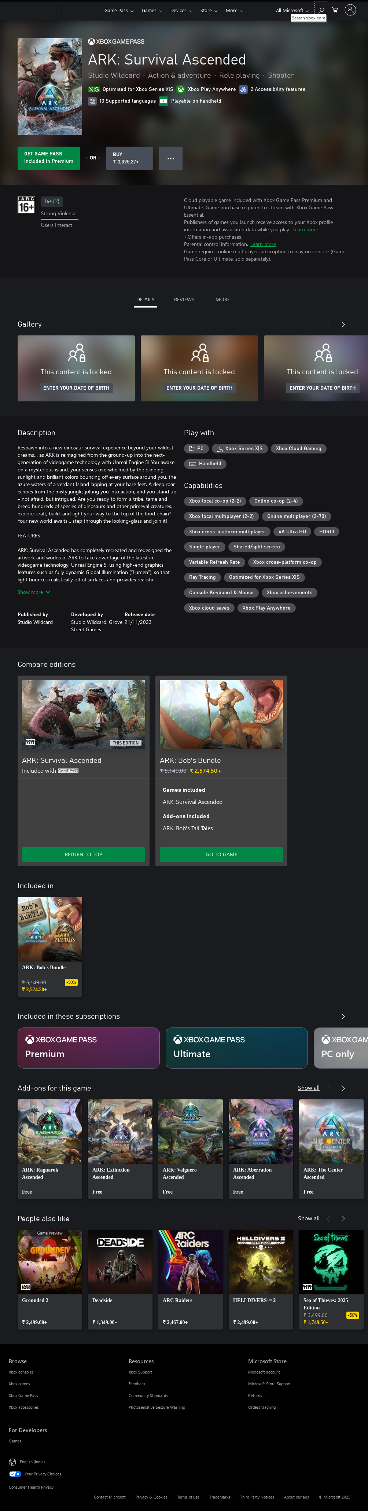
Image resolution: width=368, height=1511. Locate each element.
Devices (178, 10)
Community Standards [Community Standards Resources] (148, 1395)
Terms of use (188, 1497)
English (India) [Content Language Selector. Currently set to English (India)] (32, 1461)
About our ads (296, 1497)
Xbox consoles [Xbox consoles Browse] (21, 1372)
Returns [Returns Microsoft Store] (255, 1395)
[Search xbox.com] (320, 9)
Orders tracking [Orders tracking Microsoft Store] (262, 1407)
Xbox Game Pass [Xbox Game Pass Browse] (23, 1395)
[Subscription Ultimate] (237, 1048)
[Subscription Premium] (89, 1048)
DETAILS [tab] (145, 299)
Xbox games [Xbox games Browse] (19, 1383)
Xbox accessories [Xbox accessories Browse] (24, 1407)
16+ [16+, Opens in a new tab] (52, 202)
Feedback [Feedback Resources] (137, 1383)
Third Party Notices (257, 1497)
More (232, 10)
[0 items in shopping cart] (335, 9)
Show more (34, 591)
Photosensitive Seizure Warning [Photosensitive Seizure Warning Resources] (157, 1407)
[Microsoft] (34, 10)
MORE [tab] (223, 299)
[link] (50, 947)
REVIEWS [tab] (184, 299)
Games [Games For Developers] (15, 1440)
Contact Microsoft (110, 1497)
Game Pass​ (116, 10)
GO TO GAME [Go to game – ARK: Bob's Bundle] (221, 854)
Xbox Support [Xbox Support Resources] (140, 1372)
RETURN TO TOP (83, 854)
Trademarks (219, 1497)
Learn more (305, 229)
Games (149, 10)
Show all (309, 1087)
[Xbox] (82, 10)
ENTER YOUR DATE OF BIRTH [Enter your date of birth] (76, 388)
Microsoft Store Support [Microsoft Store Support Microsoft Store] (269, 1383)
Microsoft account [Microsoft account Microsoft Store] (264, 1372)
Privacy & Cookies (152, 1497)
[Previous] (328, 324)
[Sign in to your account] (350, 10)
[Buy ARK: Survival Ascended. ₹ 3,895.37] (129, 158)
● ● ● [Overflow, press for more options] (171, 158)
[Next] (343, 324)
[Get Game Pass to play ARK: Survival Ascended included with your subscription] (49, 158)
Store (206, 10)
